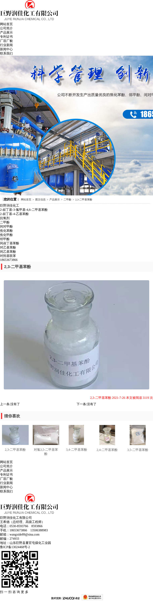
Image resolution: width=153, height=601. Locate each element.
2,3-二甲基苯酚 (83, 199)
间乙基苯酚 (8, 251)
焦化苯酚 (6, 230)
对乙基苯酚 (8, 247)
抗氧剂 (5, 218)
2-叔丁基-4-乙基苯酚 (14, 214)
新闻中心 (6, 49)
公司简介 (6, 28)
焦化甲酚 (6, 235)
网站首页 (6, 24)
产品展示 (6, 32)
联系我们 (6, 53)
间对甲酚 (6, 226)
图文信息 (40, 199)
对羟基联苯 (8, 255)
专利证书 (6, 36)
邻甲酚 (5, 239)
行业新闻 (6, 45)
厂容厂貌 (6, 41)
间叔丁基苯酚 (9, 243)
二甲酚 (67, 199)
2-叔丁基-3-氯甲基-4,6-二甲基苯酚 (24, 209)
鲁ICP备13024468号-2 (15, 547)
